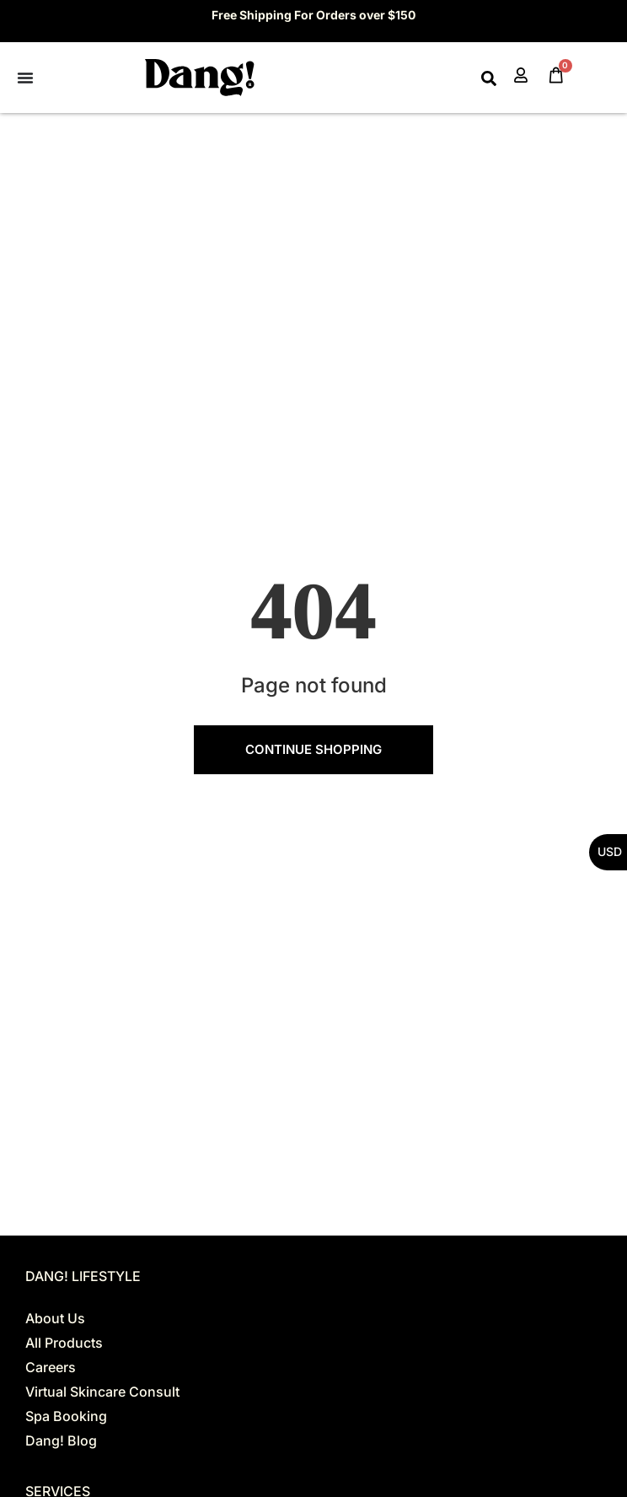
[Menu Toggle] (25, 77)
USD (610, 851)
